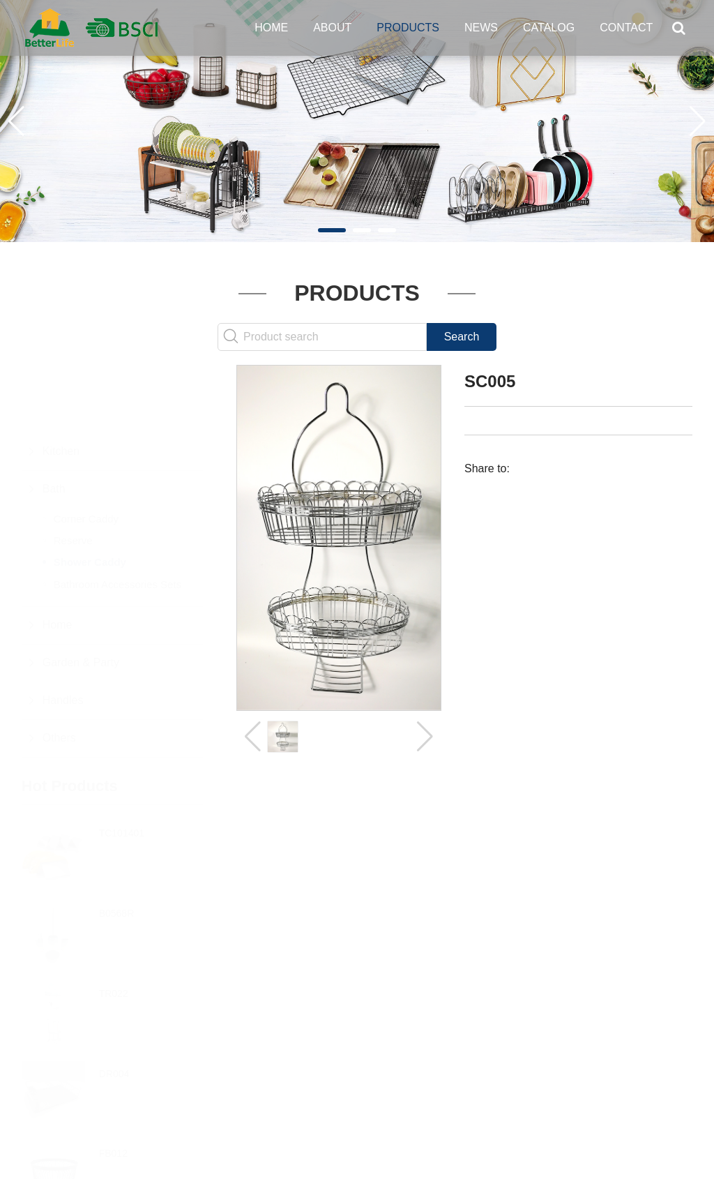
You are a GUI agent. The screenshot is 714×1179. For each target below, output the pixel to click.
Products (408, 27)
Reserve (73, 472)
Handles (63, 632)
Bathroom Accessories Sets (117, 516)
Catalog (549, 27)
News (481, 27)
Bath (54, 420)
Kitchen (61, 383)
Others (59, 669)
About (332, 27)
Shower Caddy (90, 494)
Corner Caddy (86, 450)
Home (271, 27)
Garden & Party (81, 594)
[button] (332, 230)
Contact (626, 27)
